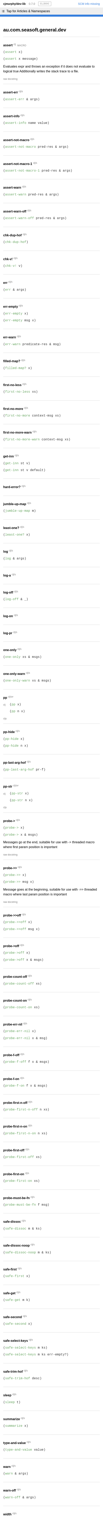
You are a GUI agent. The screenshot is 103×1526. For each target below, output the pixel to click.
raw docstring (10, 79)
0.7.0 (32, 3)
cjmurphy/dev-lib (14, 3)
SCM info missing (89, 3)
